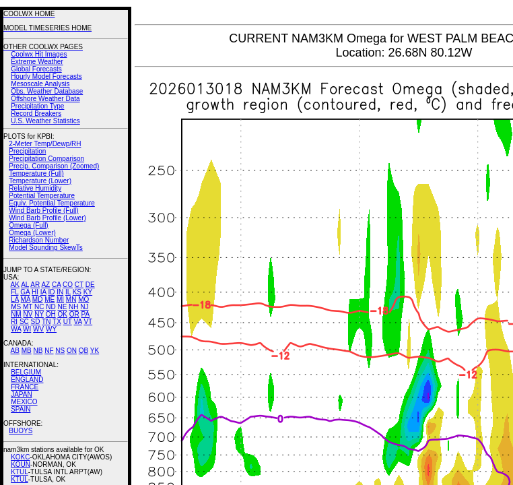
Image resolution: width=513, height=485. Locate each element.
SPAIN (20, 409)
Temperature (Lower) (40, 181)
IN (60, 292)
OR (74, 314)
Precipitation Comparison (46, 158)
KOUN (20, 464)
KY (87, 292)
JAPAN (21, 394)
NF (48, 350)
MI (60, 299)
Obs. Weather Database (47, 91)
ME (49, 299)
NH (73, 307)
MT (27, 307)
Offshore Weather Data (45, 98)
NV (27, 314)
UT (67, 321)
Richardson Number (39, 240)
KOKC (20, 457)
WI (27, 329)
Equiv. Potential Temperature (51, 203)
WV (38, 329)
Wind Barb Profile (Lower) (47, 218)
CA (56, 284)
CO (68, 284)
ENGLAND (27, 379)
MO (83, 299)
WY (51, 329)
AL (25, 284)
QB (83, 350)
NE (62, 307)
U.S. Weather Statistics (45, 121)
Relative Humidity (35, 188)
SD (35, 321)
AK (15, 284)
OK (62, 314)
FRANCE (24, 387)
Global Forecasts (36, 69)
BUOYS (20, 430)
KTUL (19, 472)
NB (37, 350)
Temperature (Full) (36, 173)
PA (85, 314)
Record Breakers (36, 113)
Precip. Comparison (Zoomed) (54, 166)
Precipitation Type (37, 106)
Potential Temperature (42, 195)
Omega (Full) (28, 225)
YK (94, 350)
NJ (84, 307)
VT (87, 321)
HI (35, 292)
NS (60, 350)
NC (39, 307)
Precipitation (27, 151)
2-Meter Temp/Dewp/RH (45, 144)
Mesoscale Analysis (40, 84)
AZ (45, 284)
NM (16, 314)
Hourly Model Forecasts (46, 76)
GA (25, 292)
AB (15, 350)
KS (77, 292)
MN (71, 299)
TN (46, 321)
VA (78, 321)
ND (50, 307)
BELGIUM (26, 372)
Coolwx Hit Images (39, 54)
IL (68, 292)
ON (72, 350)
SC (24, 321)
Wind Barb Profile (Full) (43, 210)
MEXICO (24, 402)
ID (51, 292)
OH (51, 314)
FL (14, 292)
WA (16, 329)
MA (25, 299)
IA (43, 292)
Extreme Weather (37, 61)
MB (27, 350)
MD (37, 299)
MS (16, 307)
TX (57, 321)
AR (35, 284)
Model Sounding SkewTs (46, 247)
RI (14, 321)
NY (39, 314)
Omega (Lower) (32, 232)
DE (90, 284)
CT (79, 284)
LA (15, 299)
